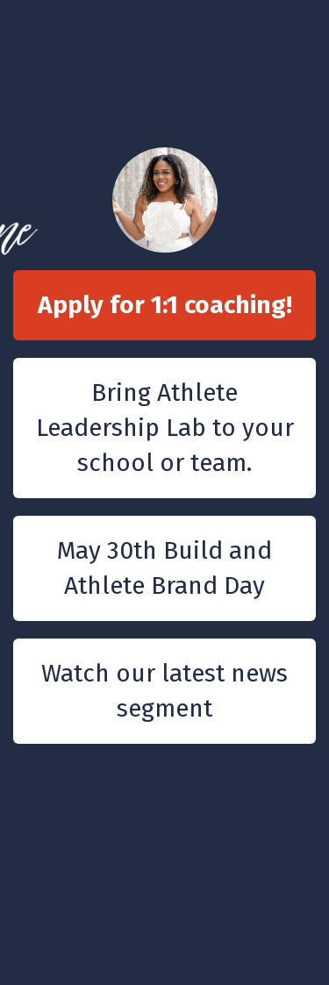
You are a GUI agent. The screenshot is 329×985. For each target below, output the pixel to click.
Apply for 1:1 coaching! (165, 304)
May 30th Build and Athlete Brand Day (164, 568)
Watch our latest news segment (164, 691)
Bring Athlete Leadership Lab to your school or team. (165, 427)
